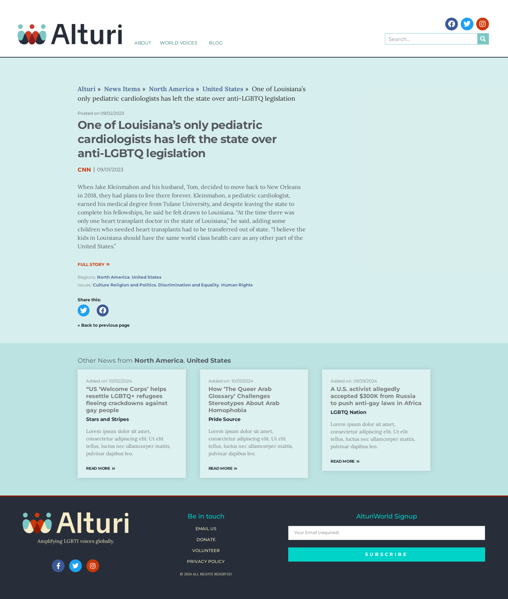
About (142, 43)
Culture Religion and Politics (124, 284)
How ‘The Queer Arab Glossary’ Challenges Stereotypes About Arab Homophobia (243, 400)
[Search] (483, 39)
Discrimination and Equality (188, 284)
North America (113, 277)
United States (146, 277)
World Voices (180, 42)
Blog (215, 43)
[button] (84, 310)
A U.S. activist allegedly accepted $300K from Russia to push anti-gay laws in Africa (376, 396)
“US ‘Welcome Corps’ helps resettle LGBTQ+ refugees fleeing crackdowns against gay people (127, 400)
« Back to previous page (104, 325)
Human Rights (237, 284)
